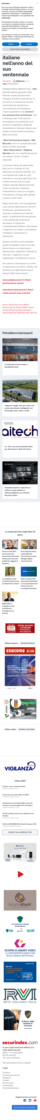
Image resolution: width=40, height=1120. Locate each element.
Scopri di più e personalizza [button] (20, 49)
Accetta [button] (29, 44)
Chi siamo (6, 1073)
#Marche (13, 310)
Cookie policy (8, 1085)
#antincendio (23, 312)
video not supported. (20, 514)
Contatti (6, 1080)
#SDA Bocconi (16, 304)
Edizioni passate (27, 643)
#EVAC (34, 312)
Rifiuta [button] (11, 44)
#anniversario (24, 310)
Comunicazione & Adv (11, 1075)
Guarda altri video (27, 729)
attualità (6, 81)
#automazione (10, 312)
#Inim (5, 304)
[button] (37, 3)
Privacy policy (8, 1083)
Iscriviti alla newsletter (20, 832)
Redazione (7, 1078)
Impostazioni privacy (11, 1088)
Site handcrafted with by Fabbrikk (16, 1063)
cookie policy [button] (6, 18)
